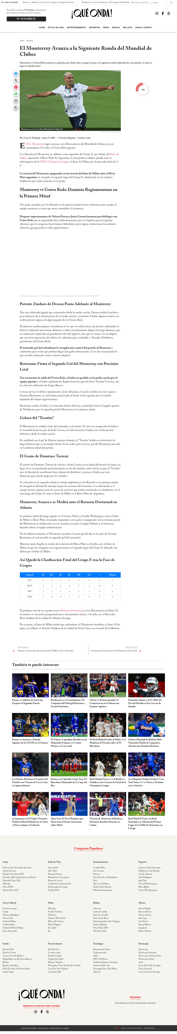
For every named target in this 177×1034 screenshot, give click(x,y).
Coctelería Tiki (54, 972)
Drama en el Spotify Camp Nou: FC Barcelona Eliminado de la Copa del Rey (69, 782)
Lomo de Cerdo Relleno (13, 956)
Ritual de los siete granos (58, 877)
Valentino (52, 915)
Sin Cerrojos (98, 871)
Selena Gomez (145, 915)
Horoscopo (143, 949)
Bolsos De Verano (56, 921)
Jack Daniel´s (54, 949)
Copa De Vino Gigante (58, 969)
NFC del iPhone (100, 959)
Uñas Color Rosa (100, 918)
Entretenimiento (76, 27)
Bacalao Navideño (11, 965)
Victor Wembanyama (148, 884)
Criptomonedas (100, 953)
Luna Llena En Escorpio (149, 972)
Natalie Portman (55, 912)
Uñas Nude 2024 (100, 928)
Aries (141, 962)
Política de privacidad (28, 1028)
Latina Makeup (100, 925)
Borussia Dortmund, (71, 610)
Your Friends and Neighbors (105, 877)
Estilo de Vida (56, 27)
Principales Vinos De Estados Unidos (64, 965)
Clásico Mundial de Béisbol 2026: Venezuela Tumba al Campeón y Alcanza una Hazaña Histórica (145, 743)
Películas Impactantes (102, 890)
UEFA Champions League (54, 162)
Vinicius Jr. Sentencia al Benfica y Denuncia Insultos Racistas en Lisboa (106, 822)
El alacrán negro (10, 909)
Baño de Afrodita (100, 915)
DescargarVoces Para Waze (105, 969)
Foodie (6, 944)
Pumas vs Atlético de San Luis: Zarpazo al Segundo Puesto (30, 2)
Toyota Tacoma (9, 871)
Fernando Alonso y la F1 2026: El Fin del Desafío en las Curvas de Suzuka (144, 703)
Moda (106, 27)
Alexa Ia (96, 972)
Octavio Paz (8, 918)
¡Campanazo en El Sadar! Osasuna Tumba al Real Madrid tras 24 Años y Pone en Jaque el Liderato (30, 822)
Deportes (94, 27)
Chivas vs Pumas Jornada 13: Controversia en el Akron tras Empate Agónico (104, 703)
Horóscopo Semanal (147, 953)
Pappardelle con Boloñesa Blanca (17, 959)
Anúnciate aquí (43, 1028)
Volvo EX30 (8, 887)
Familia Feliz (53, 890)
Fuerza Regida (145, 909)
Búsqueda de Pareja (101, 949)
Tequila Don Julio (55, 959)
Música (116, 27)
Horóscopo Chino (146, 959)
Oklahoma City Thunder (149, 871)
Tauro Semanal (145, 969)
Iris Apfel (52, 928)
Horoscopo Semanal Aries (150, 956)
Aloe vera (97, 909)
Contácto (66, 1028)
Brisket (6, 962)
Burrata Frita (8, 949)
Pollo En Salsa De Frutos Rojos (16, 969)
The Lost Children (101, 884)
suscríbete (26, 18)
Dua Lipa (143, 918)
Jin (49, 931)
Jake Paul (142, 881)
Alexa (95, 956)
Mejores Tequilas (55, 962)
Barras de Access (55, 881)
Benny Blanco (145, 925)
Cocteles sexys (54, 953)
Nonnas (96, 874)
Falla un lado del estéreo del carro (17, 868)
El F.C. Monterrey (35, 144)
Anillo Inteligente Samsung (105, 962)
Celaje (5, 912)
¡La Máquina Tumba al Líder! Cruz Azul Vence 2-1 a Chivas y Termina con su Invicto (146, 782)
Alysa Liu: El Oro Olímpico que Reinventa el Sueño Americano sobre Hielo (67, 822)
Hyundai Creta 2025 (12, 881)
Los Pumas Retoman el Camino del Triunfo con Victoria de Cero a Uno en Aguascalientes (30, 782)
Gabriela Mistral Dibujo (13, 928)
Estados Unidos (55, 956)
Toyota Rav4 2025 (10, 890)
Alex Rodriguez (145, 877)
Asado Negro (8, 972)
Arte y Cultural (9, 903)
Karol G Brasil (145, 931)
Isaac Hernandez (10, 931)
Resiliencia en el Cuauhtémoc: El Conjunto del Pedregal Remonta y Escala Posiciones (101, 2)
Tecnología (98, 944)
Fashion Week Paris (56, 918)
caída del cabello (100, 912)
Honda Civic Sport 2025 (13, 874)
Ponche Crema (9, 953)
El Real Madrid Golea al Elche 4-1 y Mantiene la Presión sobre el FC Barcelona (108, 743)
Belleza (127, 27)
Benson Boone (145, 912)
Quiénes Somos (55, 1028)
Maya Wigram (54, 925)
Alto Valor (52, 871)
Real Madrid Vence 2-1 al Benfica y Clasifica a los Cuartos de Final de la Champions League (108, 782)
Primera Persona (55, 874)
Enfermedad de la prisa (58, 887)
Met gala (52, 909)
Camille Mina (99, 868)
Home (42, 27)
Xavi (95, 881)
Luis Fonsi (143, 921)
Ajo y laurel (53, 868)
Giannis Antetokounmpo (150, 868)
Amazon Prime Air (101, 965)
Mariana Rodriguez (11, 915)
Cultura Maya (9, 925)
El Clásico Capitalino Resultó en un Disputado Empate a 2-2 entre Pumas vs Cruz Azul (69, 743)
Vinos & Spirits (143, 27)
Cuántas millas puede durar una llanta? (19, 877)
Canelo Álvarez (145, 874)
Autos (5, 862)
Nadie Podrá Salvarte (102, 887)
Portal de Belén (9, 921)
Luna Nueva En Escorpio (150, 965)
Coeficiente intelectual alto (59, 884)
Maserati (6, 884)
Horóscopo (143, 944)
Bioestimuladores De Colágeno (106, 921)
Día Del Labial (99, 931)
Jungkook (143, 928)
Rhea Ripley (144, 887)
